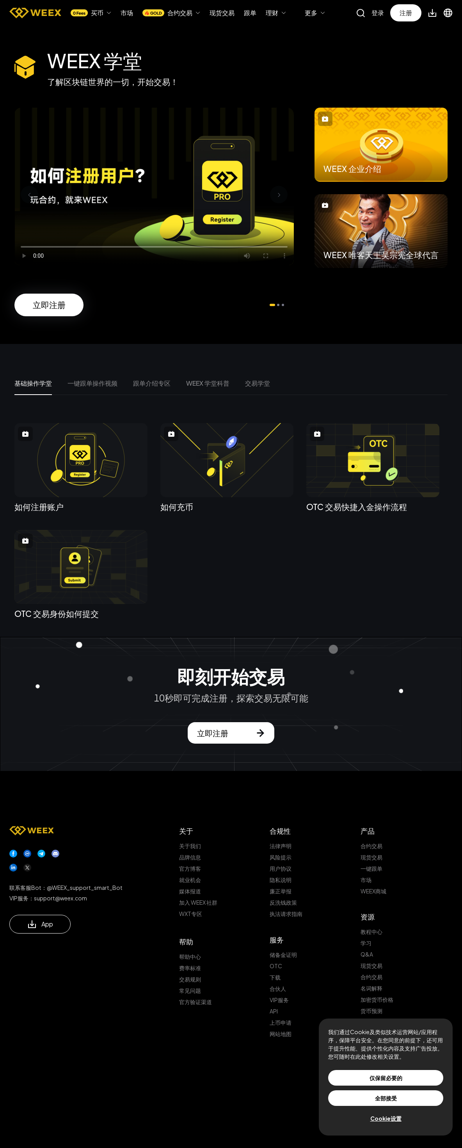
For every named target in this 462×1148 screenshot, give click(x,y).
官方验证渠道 (195, 1001)
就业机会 (190, 879)
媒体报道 (190, 891)
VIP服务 (279, 999)
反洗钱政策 (283, 902)
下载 (275, 977)
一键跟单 (371, 868)
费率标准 (190, 967)
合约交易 (371, 845)
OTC (276, 965)
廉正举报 (280, 891)
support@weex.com (60, 898)
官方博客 (190, 868)
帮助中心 (190, 956)
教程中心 (371, 931)
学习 (366, 942)
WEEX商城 (373, 891)
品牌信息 (190, 857)
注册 (406, 13)
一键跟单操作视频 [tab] (92, 383)
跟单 (250, 13)
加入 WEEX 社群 (198, 902)
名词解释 (371, 988)
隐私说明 (280, 879)
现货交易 (222, 13)
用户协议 (280, 868)
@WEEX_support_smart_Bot (85, 887)
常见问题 (190, 990)
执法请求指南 (286, 913)
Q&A (367, 954)
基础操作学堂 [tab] (33, 383)
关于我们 (190, 845)
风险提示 (280, 857)
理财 (272, 13)
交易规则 (190, 979)
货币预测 (371, 1010)
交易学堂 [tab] (257, 383)
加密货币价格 (377, 999)
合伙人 (278, 988)
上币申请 (280, 1022)
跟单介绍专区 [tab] (152, 383)
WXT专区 (190, 913)
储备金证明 (283, 954)
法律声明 (280, 845)
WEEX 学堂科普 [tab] (207, 383)
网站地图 (280, 1033)
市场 (127, 13)
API (274, 1011)
